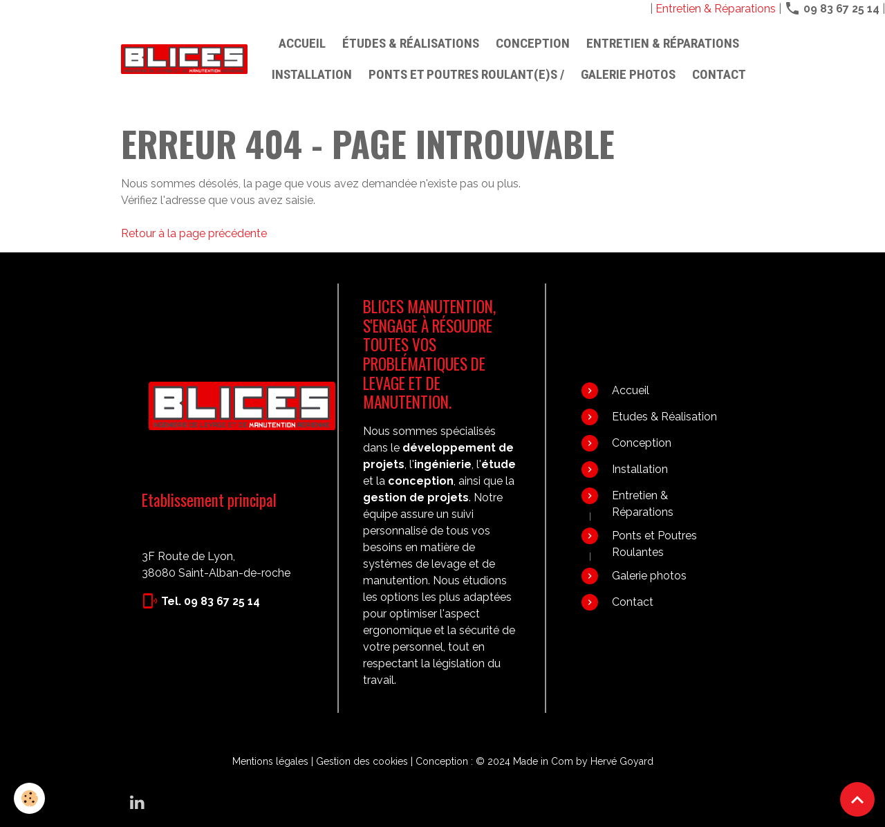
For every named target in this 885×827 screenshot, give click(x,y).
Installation (312, 74)
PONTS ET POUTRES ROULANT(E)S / (466, 74)
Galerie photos (628, 74)
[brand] (184, 59)
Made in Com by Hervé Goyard (583, 761)
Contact (719, 74)
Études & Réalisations (410, 43)
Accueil (302, 43)
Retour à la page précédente (194, 233)
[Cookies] (29, 798)
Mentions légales (270, 761)
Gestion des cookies (362, 761)
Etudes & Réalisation (664, 416)
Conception (533, 43)
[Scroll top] (857, 799)
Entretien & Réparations (715, 8)
